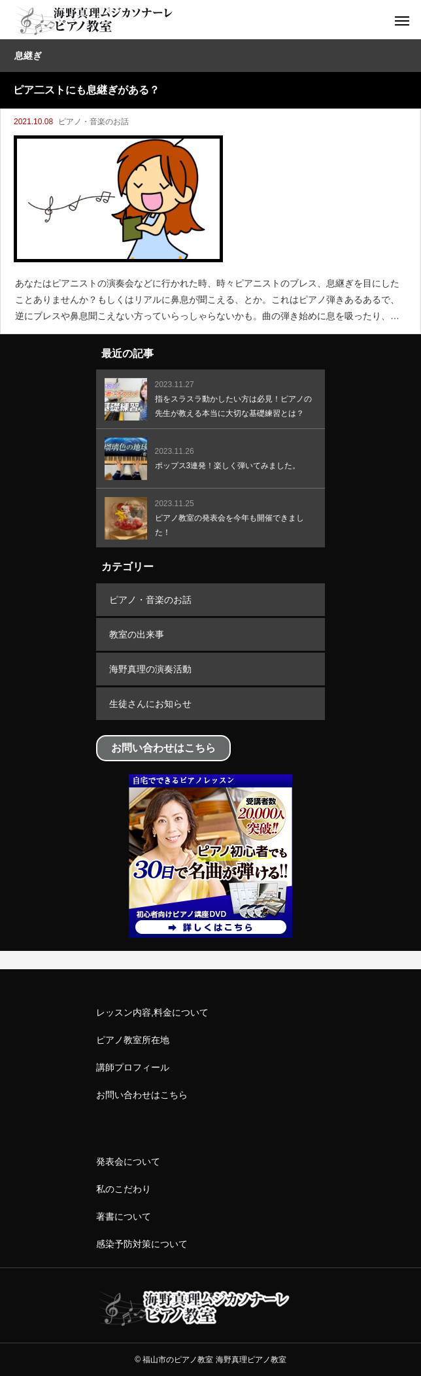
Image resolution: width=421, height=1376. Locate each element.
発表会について (128, 1161)
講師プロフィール (132, 1067)
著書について (123, 1216)
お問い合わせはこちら (142, 1095)
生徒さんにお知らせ (150, 703)
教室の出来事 (136, 634)
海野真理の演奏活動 (150, 669)
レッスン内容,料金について (152, 1012)
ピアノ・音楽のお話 (93, 121)
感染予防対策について (142, 1244)
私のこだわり (123, 1189)
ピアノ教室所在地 (132, 1040)
